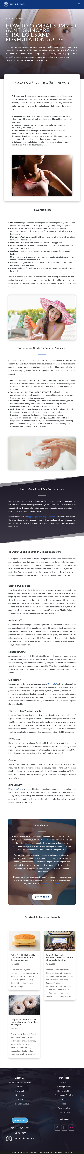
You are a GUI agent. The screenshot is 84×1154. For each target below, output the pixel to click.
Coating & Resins (64, 1086)
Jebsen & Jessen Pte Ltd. (31, 1152)
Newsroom (19, 1095)
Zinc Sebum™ (13, 789)
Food (64, 1099)
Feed (64, 1104)
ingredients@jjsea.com (20, 1127)
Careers (20, 1099)
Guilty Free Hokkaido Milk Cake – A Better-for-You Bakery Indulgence (23, 957)
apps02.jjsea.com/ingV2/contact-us (43, 516)
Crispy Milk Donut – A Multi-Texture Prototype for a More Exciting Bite (24, 1022)
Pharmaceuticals (64, 1108)
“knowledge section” (51, 884)
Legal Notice (58, 1152)
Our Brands (19, 1091)
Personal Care (64, 1112)
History (20, 1086)
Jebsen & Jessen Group (20, 1104)
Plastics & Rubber (64, 1091)
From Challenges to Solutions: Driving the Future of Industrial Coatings (59, 957)
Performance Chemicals (64, 1095)
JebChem (64, 1082)
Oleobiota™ (52, 684)
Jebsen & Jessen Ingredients (20, 1082)
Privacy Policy (68, 1152)
